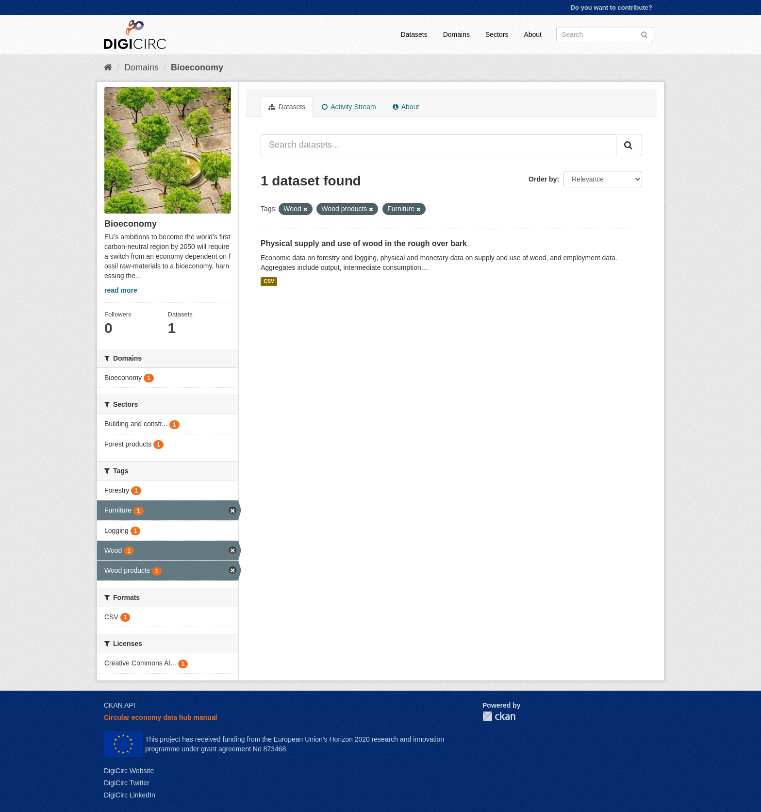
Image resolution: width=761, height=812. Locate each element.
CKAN (498, 716)
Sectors (496, 34)
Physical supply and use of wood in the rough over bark (364, 243)
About (533, 34)
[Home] (108, 67)
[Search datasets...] (438, 145)
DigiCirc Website (129, 771)
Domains (456, 34)
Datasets (413, 34)
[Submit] (644, 34)
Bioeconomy (197, 67)
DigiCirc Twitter (126, 783)
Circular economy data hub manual (160, 717)
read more (120, 290)
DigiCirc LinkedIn (129, 795)
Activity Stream (349, 107)
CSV (269, 281)
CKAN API (119, 705)
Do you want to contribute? (611, 7)
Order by (543, 179)
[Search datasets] (604, 34)
